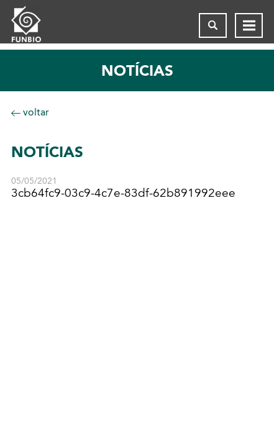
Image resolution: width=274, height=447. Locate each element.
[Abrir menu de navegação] (249, 25)
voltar (30, 112)
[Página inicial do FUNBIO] (36, 25)
